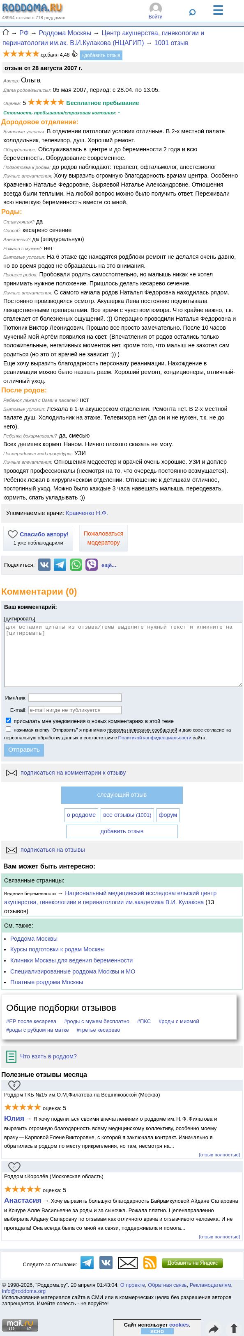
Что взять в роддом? (41, 1056)
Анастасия (23, 1200)
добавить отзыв (122, 831)
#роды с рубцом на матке (37, 1030)
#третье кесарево (98, 1030)
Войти (156, 17)
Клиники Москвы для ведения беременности (71, 960)
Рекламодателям (210, 1285)
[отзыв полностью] (219, 1154)
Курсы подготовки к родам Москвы (57, 949)
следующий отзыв (122, 794)
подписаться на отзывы (45, 849)
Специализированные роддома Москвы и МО (73, 971)
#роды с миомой (179, 1021)
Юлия (14, 1118)
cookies (179, 1325)
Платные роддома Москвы (46, 982)
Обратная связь (167, 1285)
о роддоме (81, 815)
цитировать (20, 619)
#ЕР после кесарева (31, 1021)
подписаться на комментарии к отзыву (66, 772)
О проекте (132, 1285)
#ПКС (144, 1021)
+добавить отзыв (100, 55)
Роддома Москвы (34, 938)
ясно (157, 1331)
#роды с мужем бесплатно (96, 1021)
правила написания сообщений (142, 729)
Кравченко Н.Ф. (87, 513)
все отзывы (127, 815)
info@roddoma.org (24, 1291)
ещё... (108, 565)
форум (168, 815)
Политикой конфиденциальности (154, 737)
